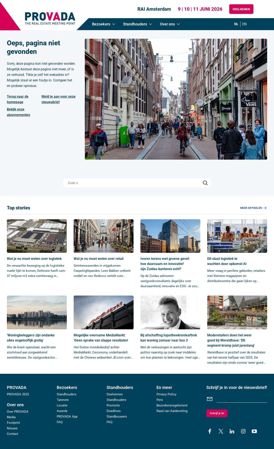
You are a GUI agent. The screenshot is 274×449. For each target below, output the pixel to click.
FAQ (60, 422)
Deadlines (114, 411)
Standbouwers (117, 416)
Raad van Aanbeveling (172, 411)
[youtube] (254, 431)
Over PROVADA (17, 412)
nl (236, 24)
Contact (12, 434)
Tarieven (63, 400)
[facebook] (209, 431)
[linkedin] (232, 431)
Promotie (113, 405)
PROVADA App (67, 416)
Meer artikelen (253, 208)
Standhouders (66, 394)
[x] (220, 431)
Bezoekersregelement (172, 405)
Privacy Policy (166, 394)
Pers (159, 400)
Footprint (13, 423)
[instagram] (243, 431)
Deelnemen (241, 9)
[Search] (205, 182)
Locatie (62, 405)
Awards (62, 411)
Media (11, 417)
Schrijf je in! (217, 413)
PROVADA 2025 (18, 394)
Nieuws (12, 428)
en (244, 24)
